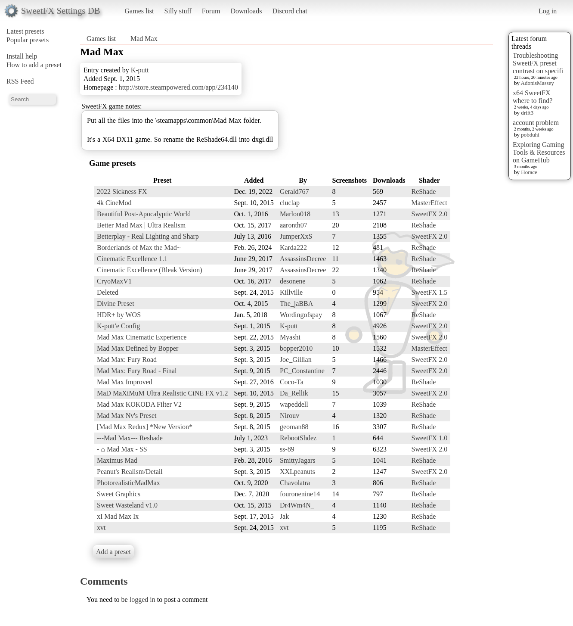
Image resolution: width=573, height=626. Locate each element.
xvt (101, 527)
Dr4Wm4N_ (297, 505)
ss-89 (287, 449)
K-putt (140, 70)
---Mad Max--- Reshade (130, 438)
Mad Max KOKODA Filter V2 (139, 404)
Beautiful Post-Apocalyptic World (144, 214)
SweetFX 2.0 (430, 214)
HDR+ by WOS (119, 314)
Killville (291, 292)
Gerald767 (294, 191)
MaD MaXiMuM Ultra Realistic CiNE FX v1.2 (162, 393)
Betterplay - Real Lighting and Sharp (148, 236)
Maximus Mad (117, 460)
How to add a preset (34, 65)
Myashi (290, 337)
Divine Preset (115, 303)
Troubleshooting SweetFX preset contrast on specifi (538, 63)
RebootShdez (298, 438)
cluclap (290, 202)
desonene (293, 281)
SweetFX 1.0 (430, 438)
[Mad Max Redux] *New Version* (144, 426)
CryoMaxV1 (114, 281)
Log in (548, 11)
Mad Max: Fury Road (127, 359)
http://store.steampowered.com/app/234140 (178, 87)
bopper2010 (296, 348)
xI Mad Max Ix (118, 516)
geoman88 (294, 426)
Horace (529, 172)
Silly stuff (178, 11)
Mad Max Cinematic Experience (141, 337)
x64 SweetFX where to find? (532, 96)
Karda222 (293, 247)
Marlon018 (295, 214)
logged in (142, 599)
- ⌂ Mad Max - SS (122, 449)
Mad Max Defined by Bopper (137, 348)
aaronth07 (293, 225)
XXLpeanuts (297, 471)
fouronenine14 (300, 494)
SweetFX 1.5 (430, 292)
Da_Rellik (294, 393)
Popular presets (27, 40)
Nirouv (289, 415)
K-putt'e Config (118, 326)
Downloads (246, 11)
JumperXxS (296, 236)
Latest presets (25, 31)
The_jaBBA (296, 303)
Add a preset (113, 551)
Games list (139, 11)
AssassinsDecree (303, 258)
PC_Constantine (302, 370)
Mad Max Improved (124, 382)
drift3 (527, 112)
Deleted (107, 292)
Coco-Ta (292, 382)
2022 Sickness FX (122, 191)
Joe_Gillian (296, 359)
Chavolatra (295, 482)
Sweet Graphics (118, 494)
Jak (284, 516)
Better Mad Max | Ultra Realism (141, 225)
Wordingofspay (301, 314)
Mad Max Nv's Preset (126, 415)
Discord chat (289, 11)
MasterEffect (429, 202)
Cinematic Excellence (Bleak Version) (149, 270)
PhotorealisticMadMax (128, 482)
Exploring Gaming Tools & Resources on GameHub (539, 152)
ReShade (424, 191)
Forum (211, 11)
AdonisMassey (537, 83)
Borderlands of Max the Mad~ (138, 247)
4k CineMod (114, 202)
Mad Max (144, 38)
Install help (21, 56)
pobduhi (530, 134)
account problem (536, 122)
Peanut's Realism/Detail (130, 471)
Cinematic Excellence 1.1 (132, 258)
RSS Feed (20, 81)
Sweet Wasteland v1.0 (127, 505)
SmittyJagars (298, 460)
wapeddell (294, 404)
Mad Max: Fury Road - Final (137, 370)
